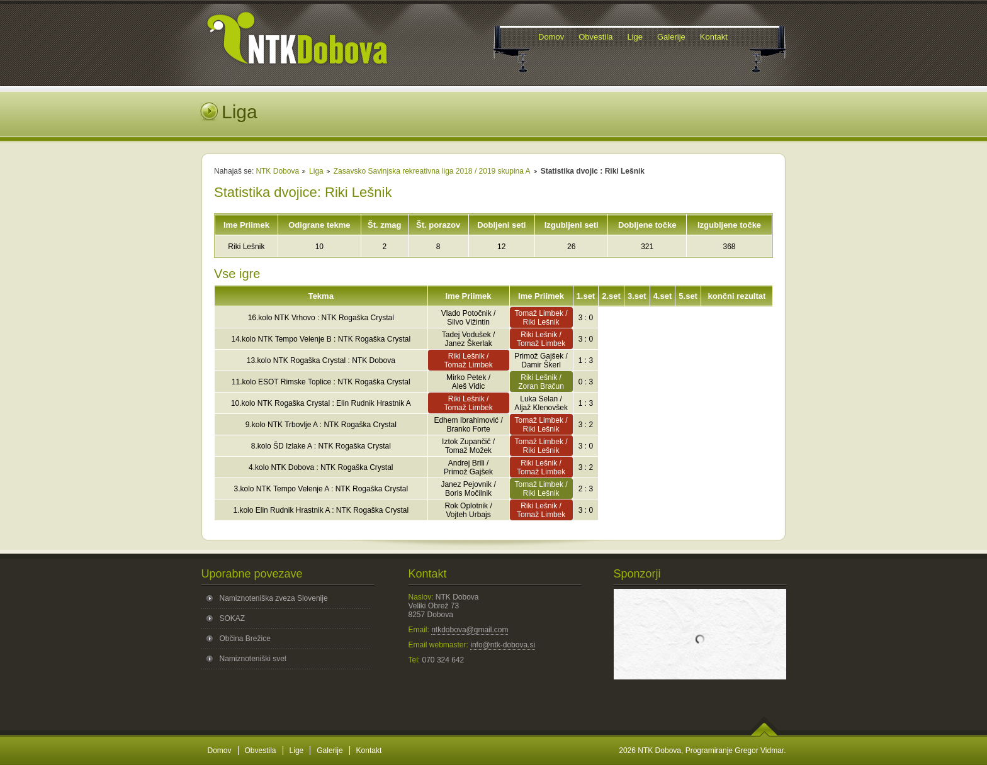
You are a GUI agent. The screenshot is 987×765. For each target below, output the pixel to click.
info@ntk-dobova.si (502, 644)
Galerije (329, 750)
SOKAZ (232, 618)
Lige (297, 750)
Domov (220, 750)
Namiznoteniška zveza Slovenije (274, 598)
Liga (316, 171)
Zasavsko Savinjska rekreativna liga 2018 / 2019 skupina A (432, 171)
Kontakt (369, 750)
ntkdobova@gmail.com (469, 629)
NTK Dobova (277, 171)
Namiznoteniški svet (253, 658)
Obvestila (260, 750)
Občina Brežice (245, 638)
